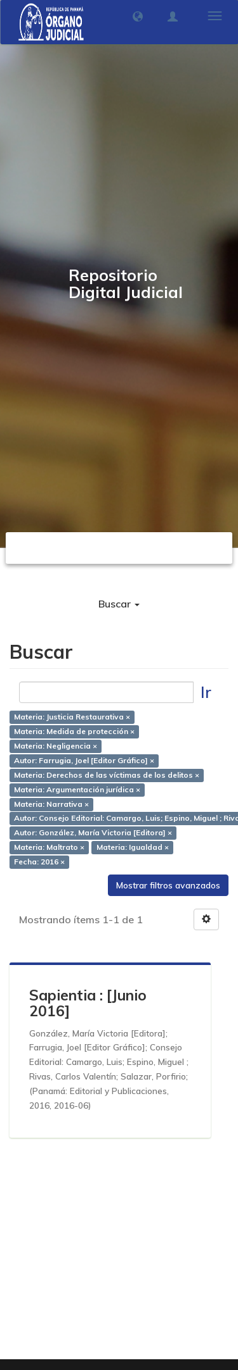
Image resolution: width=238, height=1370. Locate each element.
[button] (138, 16)
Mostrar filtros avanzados (168, 885)
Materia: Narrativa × (51, 804)
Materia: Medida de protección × (74, 732)
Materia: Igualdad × (132, 847)
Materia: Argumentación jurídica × (77, 789)
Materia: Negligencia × (55, 746)
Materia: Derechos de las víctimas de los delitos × (106, 775)
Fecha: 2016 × (39, 861)
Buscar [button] (119, 603)
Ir (206, 692)
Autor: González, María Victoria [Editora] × (93, 833)
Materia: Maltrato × (49, 847)
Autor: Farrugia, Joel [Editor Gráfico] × (84, 760)
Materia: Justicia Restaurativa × (72, 717)
